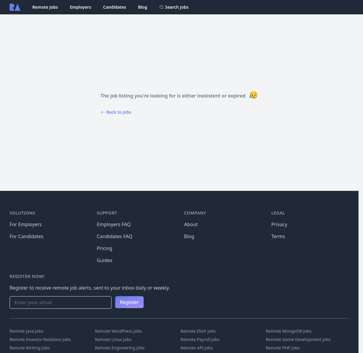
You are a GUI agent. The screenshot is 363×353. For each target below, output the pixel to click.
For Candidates (26, 236)
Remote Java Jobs (26, 331)
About (191, 224)
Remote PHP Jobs (283, 348)
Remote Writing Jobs (30, 348)
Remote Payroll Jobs (200, 339)
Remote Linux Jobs (113, 339)
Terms (278, 236)
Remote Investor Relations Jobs (40, 339)
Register (129, 302)
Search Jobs (174, 7)
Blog (142, 7)
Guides (105, 260)
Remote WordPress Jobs (118, 331)
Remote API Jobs (196, 348)
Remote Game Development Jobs (298, 339)
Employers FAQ (114, 224)
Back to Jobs (116, 112)
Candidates (114, 7)
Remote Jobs (45, 7)
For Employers (26, 224)
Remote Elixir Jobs (198, 331)
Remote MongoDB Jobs (289, 331)
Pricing (105, 248)
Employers (80, 7)
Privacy (279, 224)
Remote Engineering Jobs (120, 348)
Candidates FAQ (115, 236)
